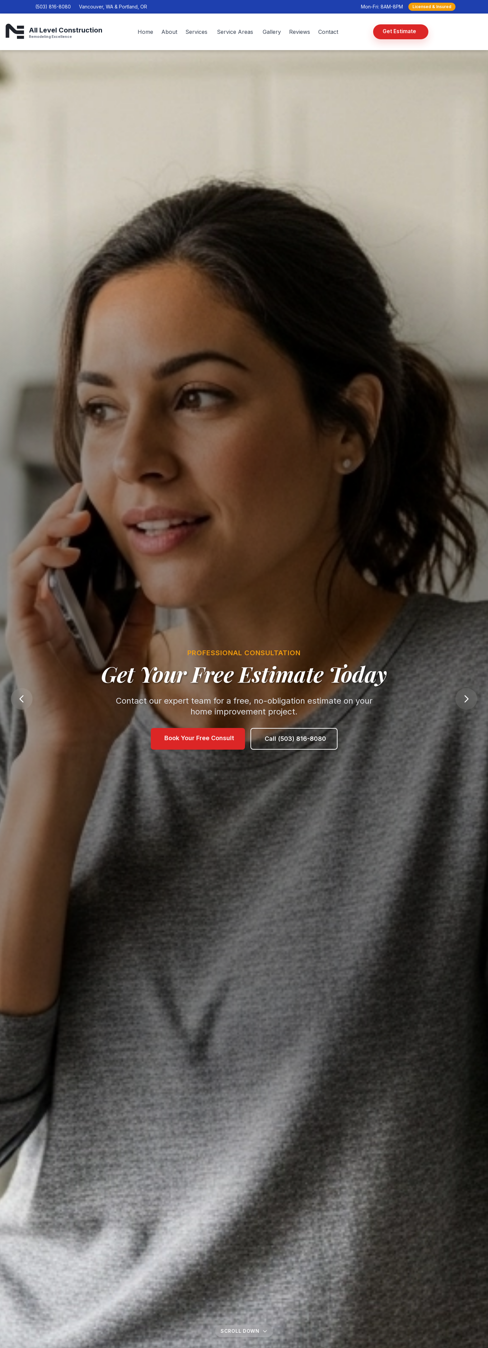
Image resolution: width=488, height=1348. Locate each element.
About (169, 31)
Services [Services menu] (196, 31)
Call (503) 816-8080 (295, 743)
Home (145, 31)
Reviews (299, 31)
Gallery (272, 31)
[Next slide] (466, 699)
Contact (328, 31)
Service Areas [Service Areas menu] (235, 31)
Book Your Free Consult (199, 742)
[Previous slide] (22, 699)
